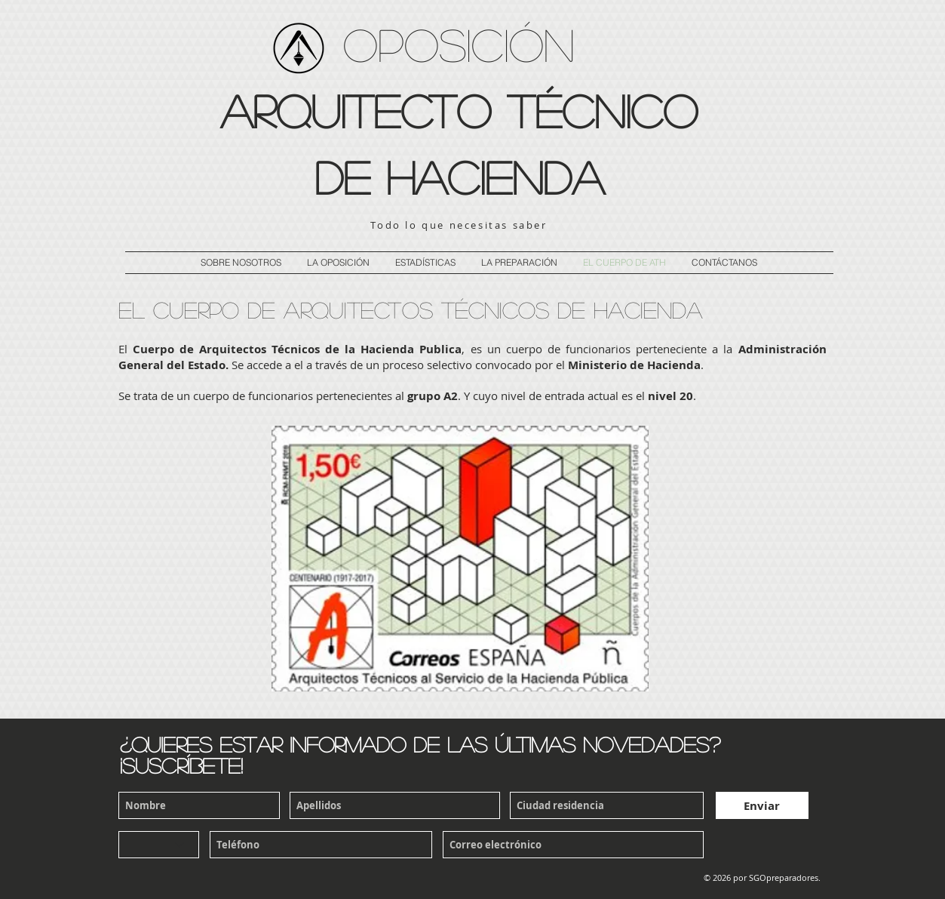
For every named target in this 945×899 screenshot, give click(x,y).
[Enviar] (762, 805)
